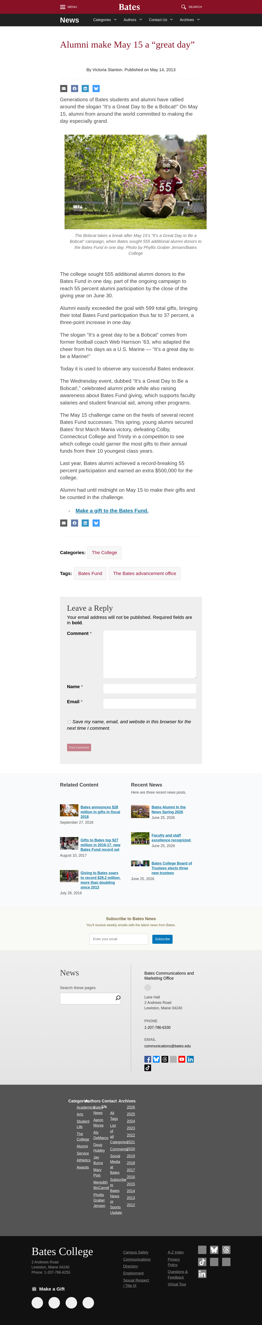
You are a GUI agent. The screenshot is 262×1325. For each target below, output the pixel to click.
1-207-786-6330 (157, 1027)
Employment (133, 1273)
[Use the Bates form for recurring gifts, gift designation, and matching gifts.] (37, 1303)
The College (104, 552)
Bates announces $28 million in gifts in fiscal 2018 (100, 812)
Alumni (82, 1146)
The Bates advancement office (144, 573)
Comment (79, 633)
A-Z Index (176, 1252)
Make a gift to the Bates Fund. (112, 510)
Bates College (62, 1251)
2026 (131, 1107)
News (69, 20)
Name (75, 686)
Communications (137, 1259)
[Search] (118, 998)
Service (83, 1153)
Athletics (84, 1160)
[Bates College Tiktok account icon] (202, 1262)
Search (195, 7)
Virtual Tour (177, 1284)
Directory (130, 1266)
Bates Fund (90, 573)
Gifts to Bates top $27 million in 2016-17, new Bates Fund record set (100, 845)
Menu (72, 7)
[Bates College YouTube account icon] (226, 1262)
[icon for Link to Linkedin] (190, 1059)
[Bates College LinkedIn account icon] (202, 1274)
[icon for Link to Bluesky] (156, 1059)
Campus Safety (135, 1252)
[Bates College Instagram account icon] (214, 1262)
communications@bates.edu (167, 1046)
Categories (102, 20)
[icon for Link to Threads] (165, 1059)
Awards (83, 1167)
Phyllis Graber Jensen (99, 1200)
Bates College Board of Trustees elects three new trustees (171, 868)
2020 (131, 1149)
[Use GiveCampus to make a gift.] (88, 1303)
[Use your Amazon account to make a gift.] (54, 1303)
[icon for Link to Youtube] (181, 1059)
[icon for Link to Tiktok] (147, 1067)
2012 (131, 1205)
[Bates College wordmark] (129, 7)
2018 (131, 1163)
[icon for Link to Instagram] (173, 1059)
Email (75, 701)
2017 (131, 1170)
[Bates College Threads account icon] (226, 1250)
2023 (131, 1128)
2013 (131, 1198)
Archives (187, 20)
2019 (131, 1156)
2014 (131, 1191)
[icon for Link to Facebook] (147, 1059)
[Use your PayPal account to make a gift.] (71, 1303)
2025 (131, 1114)
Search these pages (78, 988)
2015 (131, 1184)
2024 (131, 1121)
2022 (131, 1135)
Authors (130, 20)
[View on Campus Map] (147, 987)
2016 (131, 1177)
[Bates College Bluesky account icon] (214, 1250)
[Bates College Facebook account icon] (202, 1250)
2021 (131, 1142)
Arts (80, 1114)
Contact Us (158, 20)
